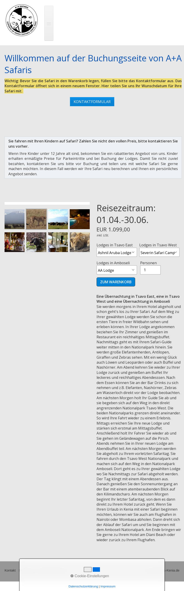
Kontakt (10, 570)
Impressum (27, 570)
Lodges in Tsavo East (117, 250)
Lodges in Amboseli (117, 267)
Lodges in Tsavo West (159, 250)
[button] (92, 101)
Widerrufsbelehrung (52, 570)
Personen (150, 267)
